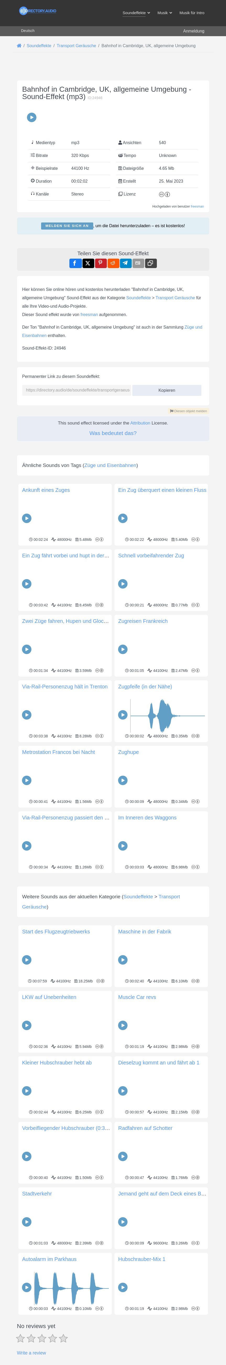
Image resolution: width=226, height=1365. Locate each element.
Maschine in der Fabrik (144, 1005)
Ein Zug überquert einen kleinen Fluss (162, 490)
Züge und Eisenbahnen (110, 465)
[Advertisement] (113, 911)
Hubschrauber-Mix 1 (142, 1332)
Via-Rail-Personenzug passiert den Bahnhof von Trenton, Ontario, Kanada (108, 817)
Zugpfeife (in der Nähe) (145, 686)
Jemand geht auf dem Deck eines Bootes (166, 1267)
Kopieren (165, 389)
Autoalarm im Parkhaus (49, 1332)
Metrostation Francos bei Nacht (58, 752)
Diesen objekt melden (188, 411)
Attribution (140, 423)
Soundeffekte (138, 298)
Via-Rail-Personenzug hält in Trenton (65, 686)
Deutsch (28, 31)
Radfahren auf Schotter (145, 1201)
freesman (197, 206)
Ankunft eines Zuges (46, 490)
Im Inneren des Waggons (147, 817)
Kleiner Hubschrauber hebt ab (57, 1136)
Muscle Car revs (137, 1070)
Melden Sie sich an (67, 226)
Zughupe (128, 752)
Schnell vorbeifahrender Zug (151, 555)
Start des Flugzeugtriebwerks (56, 1005)
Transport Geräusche (175, 298)
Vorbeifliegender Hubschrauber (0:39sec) (70, 1201)
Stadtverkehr (37, 1267)
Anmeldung (194, 31)
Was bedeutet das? (112, 433)
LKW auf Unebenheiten (49, 1070)
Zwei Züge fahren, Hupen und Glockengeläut (74, 621)
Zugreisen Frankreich (143, 621)
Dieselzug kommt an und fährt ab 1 (159, 1136)
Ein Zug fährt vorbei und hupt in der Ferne (70, 555)
